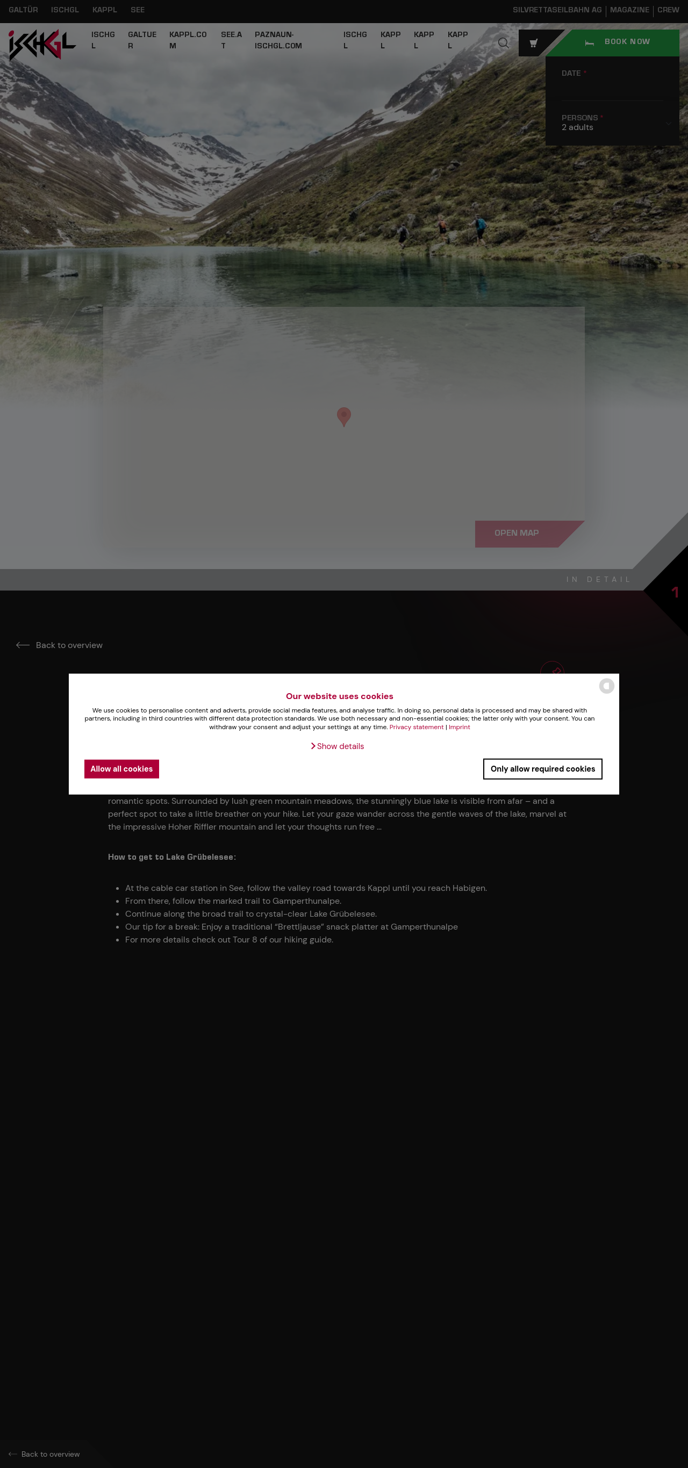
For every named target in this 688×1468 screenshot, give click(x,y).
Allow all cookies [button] (121, 769)
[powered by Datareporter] (606, 693)
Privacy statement (417, 727)
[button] (337, 746)
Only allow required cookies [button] (543, 769)
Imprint (459, 727)
